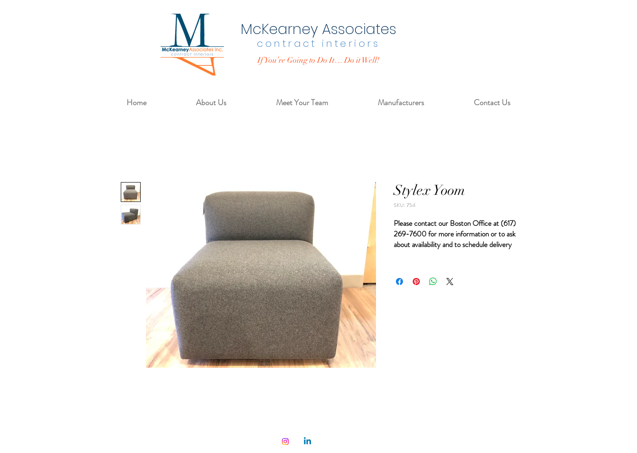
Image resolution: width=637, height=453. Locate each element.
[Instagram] (285, 441)
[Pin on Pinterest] (416, 281)
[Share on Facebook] (399, 281)
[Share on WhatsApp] (433, 281)
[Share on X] (450, 281)
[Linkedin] (307, 441)
